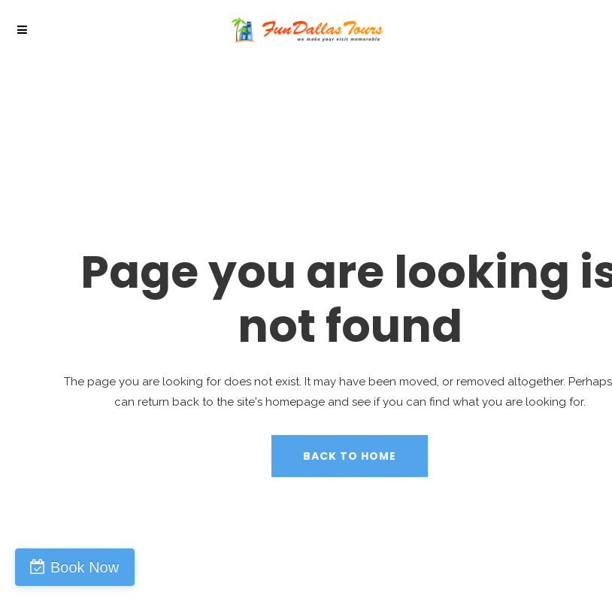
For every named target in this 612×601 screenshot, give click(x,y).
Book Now (84, 567)
